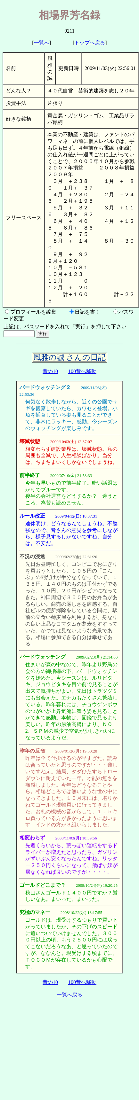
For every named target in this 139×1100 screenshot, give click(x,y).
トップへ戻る (89, 42)
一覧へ (41, 42)
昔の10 (50, 371)
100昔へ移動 (82, 371)
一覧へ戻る (69, 994)
